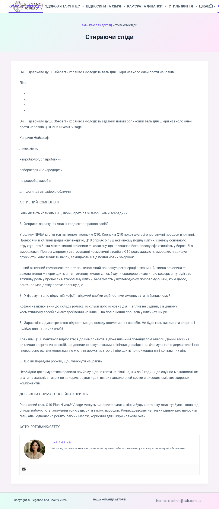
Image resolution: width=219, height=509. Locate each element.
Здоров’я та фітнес (64, 6)
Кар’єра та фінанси (147, 6)
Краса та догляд (26, 6)
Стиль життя (183, 6)
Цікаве (207, 6)
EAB (84, 25)
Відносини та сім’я (105, 6)
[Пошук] (211, 6)
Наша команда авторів (109, 499)
